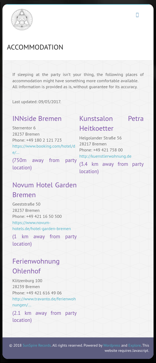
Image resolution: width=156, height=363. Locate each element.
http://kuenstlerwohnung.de (105, 156)
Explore (134, 345)
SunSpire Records (37, 345)
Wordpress (111, 345)
